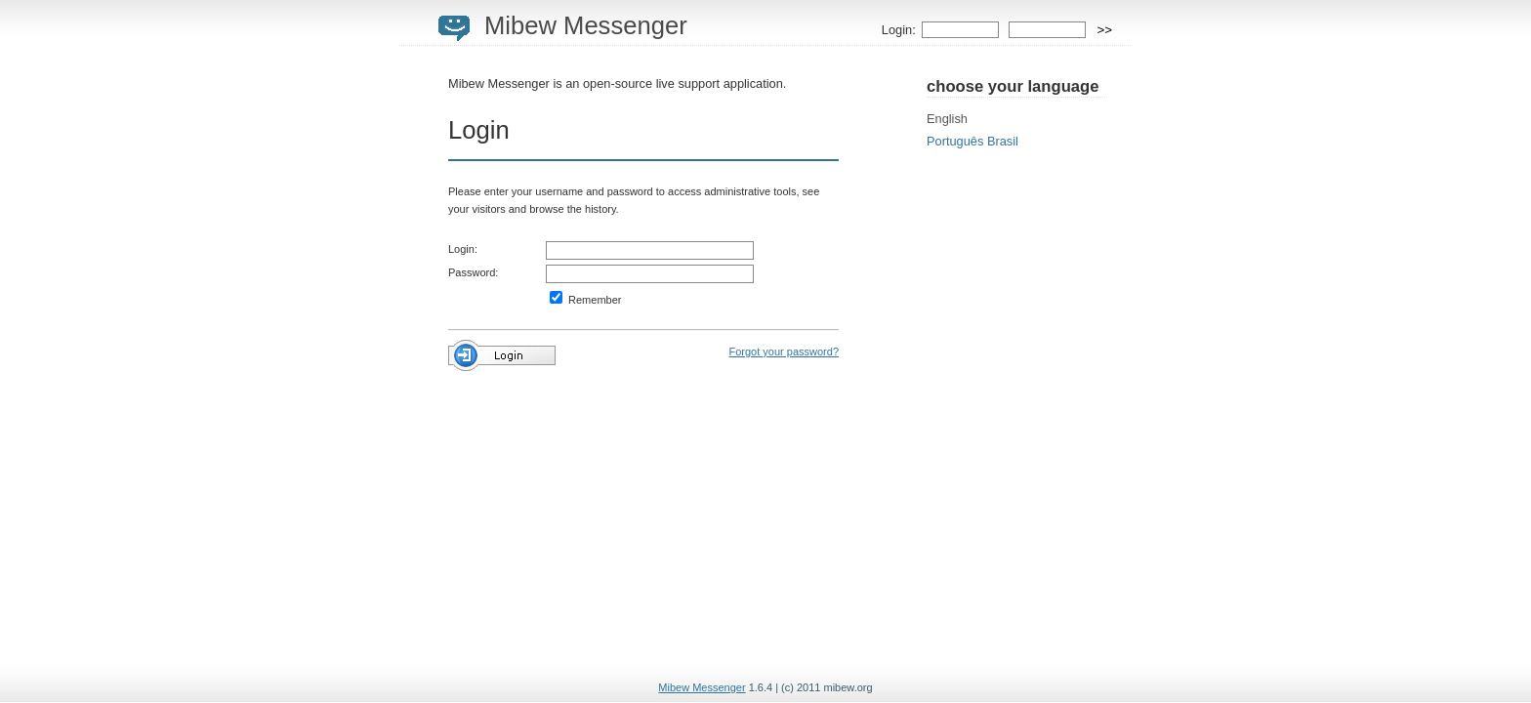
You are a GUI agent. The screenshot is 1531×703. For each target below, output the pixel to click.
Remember (585, 300)
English (947, 118)
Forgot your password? (784, 351)
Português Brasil (972, 141)
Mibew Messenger (585, 25)
